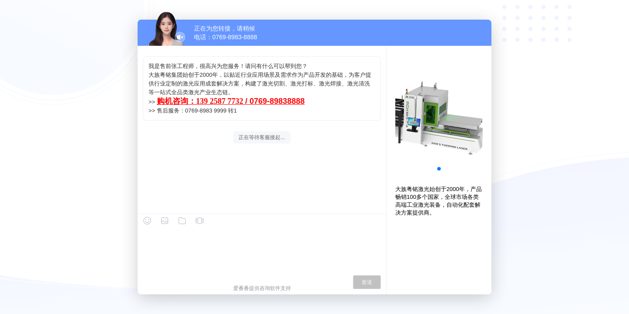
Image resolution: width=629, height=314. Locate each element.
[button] (439, 169)
